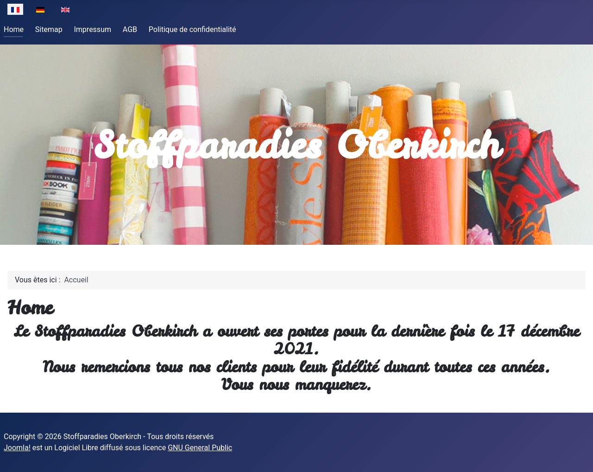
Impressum (92, 29)
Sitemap (49, 29)
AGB (130, 29)
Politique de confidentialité (192, 29)
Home (14, 29)
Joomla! (17, 447)
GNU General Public (200, 447)
